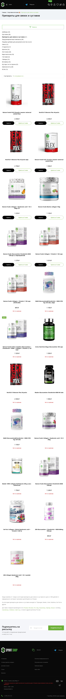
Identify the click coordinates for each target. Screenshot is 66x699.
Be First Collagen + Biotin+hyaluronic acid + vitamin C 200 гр (17, 530)
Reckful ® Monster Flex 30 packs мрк (16, 159)
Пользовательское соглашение (41, 662)
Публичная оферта (39, 665)
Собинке (11, 610)
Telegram (29, 5)
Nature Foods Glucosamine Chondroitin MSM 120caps (49, 484)
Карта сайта (37, 669)
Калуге (53, 608)
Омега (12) (5, 44)
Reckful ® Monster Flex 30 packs (17, 392)
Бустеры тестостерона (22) (10, 64)
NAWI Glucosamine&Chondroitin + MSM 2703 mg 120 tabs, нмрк (49, 301)
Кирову (48, 608)
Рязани (26, 608)
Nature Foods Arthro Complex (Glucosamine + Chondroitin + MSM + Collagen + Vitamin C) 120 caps (17, 348)
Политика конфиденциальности (42, 658)
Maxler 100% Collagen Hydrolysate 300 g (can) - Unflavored (17, 484)
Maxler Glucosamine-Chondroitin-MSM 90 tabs (49, 392)
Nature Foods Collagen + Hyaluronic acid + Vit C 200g (49, 438)
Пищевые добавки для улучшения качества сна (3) (17, 42)
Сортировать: (8, 76)
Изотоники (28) (6, 52)
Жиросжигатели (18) (8, 54)
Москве (31, 608)
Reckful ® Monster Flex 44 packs (49, 112)
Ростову (36, 608)
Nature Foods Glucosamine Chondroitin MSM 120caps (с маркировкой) (17, 254)
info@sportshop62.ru (8, 689)
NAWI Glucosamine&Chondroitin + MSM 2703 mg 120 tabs (17, 438)
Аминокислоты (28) (7, 67)
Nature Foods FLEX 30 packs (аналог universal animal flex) (17, 113)
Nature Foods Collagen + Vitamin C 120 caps (49, 254)
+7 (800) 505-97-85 (8, 695)
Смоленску (5, 610)
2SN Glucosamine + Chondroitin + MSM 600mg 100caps (49, 530)
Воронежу (42, 608)
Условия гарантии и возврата (7, 662)
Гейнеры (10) (6, 59)
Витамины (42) (6, 62)
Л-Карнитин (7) (6, 47)
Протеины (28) (6, 34)
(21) (14, 37)
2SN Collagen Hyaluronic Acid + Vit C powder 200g (17, 575)
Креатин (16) (5, 49)
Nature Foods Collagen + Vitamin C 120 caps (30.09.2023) (17, 301)
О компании (4, 658)
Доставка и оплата (5, 665)
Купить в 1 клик (23, 123)
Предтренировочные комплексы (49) (12, 39)
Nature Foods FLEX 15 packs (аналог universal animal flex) (49, 160)
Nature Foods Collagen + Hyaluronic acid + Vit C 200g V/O (17, 207)
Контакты (3, 673)
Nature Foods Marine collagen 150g (49, 207)
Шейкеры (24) (6, 32)
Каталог (36, 650)
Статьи (2, 669)
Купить (8, 123)
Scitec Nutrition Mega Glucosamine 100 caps (49, 347)
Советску (17, 610)
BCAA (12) (5, 69)
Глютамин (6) (6, 57)
